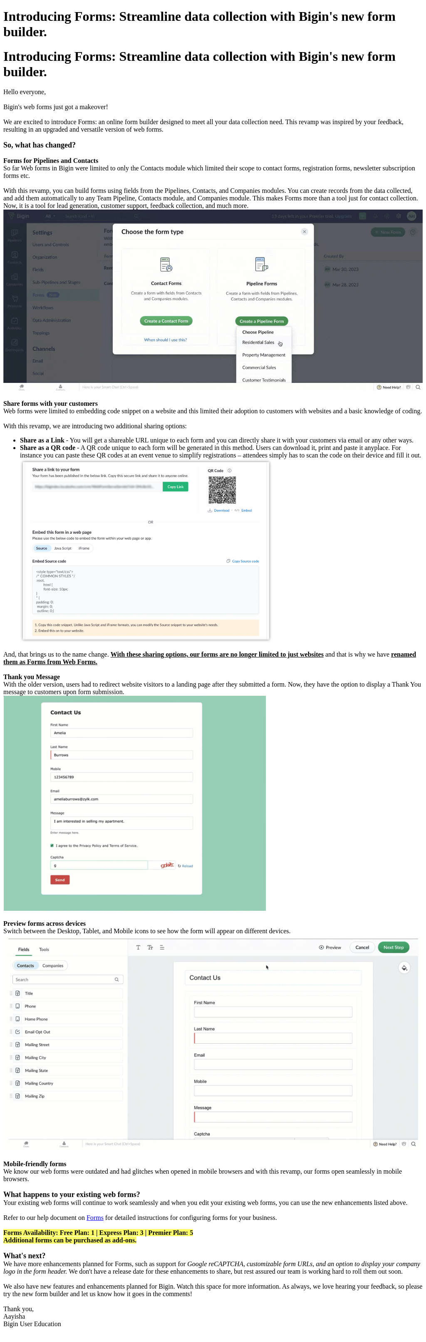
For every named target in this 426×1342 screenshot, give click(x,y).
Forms (95, 1217)
